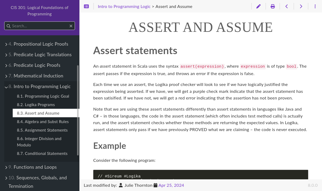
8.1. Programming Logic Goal (43, 96)
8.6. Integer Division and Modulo (39, 141)
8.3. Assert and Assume (38, 113)
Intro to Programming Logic (39, 86)
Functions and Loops (32, 167)
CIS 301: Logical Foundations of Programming (39, 10)
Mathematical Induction (35, 76)
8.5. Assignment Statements (42, 130)
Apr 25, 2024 (171, 185)
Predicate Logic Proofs (34, 65)
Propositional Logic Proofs (38, 44)
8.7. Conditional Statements (42, 153)
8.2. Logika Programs (36, 104)
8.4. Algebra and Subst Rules (43, 121)
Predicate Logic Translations (40, 54)
